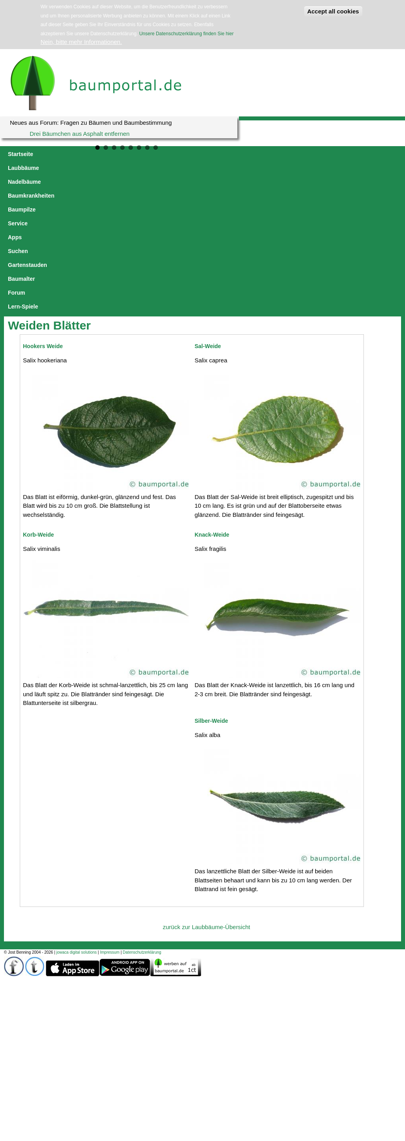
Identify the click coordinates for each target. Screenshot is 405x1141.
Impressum (109, 813)
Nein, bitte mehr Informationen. (81, 41)
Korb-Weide (38, 396)
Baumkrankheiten (144, 154)
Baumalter (348, 154)
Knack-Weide (212, 396)
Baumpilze (189, 154)
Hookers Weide (43, 207)
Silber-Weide (211, 582)
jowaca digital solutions (76, 813)
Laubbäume (56, 154)
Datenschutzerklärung (142, 813)
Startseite (20, 154)
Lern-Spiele (23, 168)
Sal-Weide (208, 207)
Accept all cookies (333, 11)
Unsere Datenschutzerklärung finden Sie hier (186, 33)
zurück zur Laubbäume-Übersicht (206, 788)
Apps (245, 154)
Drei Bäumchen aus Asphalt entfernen (80, 133)
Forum (379, 154)
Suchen (270, 154)
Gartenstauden (307, 154)
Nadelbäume (96, 154)
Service (221, 154)
